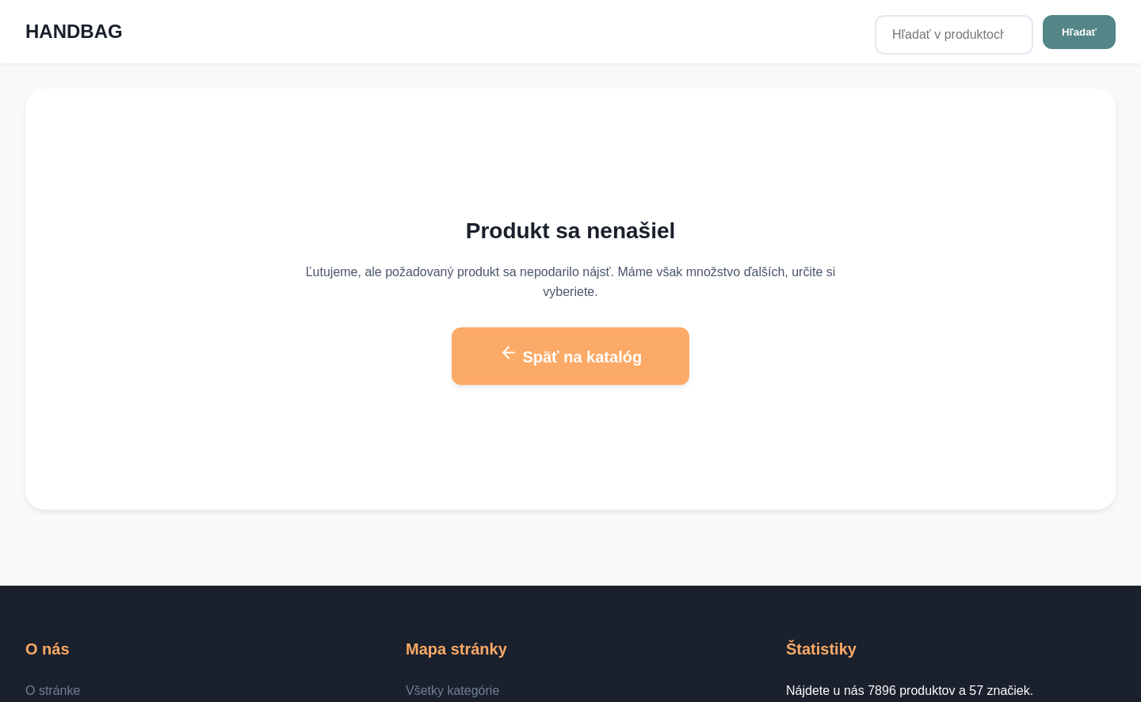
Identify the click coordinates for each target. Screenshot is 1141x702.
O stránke (52, 690)
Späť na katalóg (570, 354)
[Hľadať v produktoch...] (954, 35)
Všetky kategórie (452, 690)
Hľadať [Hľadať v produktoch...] (1079, 32)
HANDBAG (74, 31)
